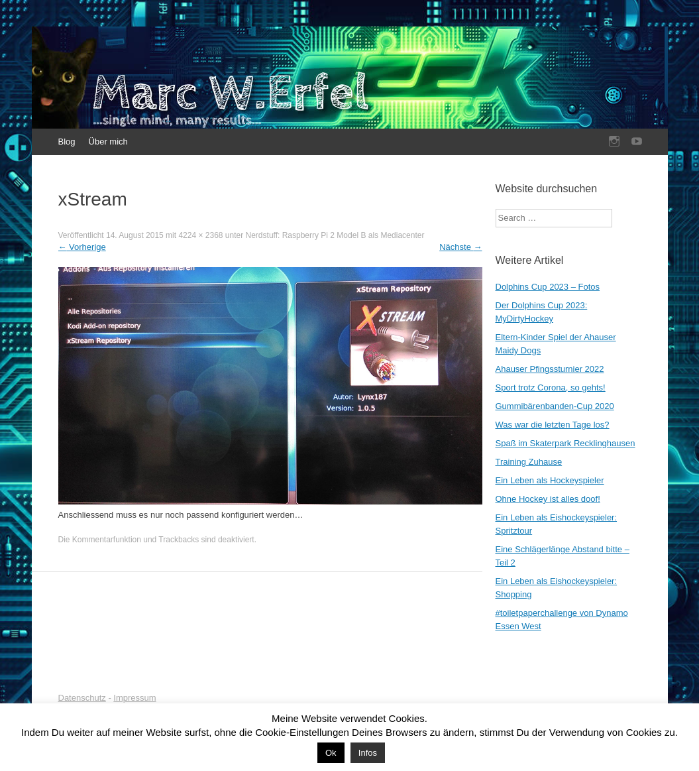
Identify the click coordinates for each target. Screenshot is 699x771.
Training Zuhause (529, 462)
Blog (67, 142)
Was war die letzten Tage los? (553, 425)
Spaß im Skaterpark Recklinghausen (565, 443)
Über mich (108, 142)
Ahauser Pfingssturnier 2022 (550, 369)
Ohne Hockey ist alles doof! (548, 499)
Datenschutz (82, 698)
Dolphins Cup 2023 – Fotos (548, 287)
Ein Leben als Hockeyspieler (550, 480)
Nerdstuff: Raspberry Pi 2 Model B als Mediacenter (335, 235)
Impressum (134, 698)
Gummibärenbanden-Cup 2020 (555, 406)
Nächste (460, 247)
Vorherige (82, 247)
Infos (367, 753)
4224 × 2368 (200, 235)
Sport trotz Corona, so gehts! (551, 387)
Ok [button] (331, 753)
